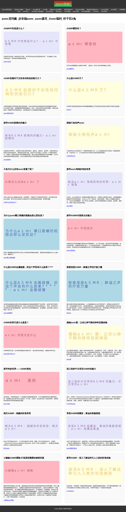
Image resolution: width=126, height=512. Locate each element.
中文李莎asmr (71, 404)
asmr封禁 (76, 11)
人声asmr (96, 11)
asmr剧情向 (7, 159)
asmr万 (69, 109)
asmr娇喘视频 (85, 11)
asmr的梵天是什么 (9, 354)
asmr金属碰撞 (8, 313)
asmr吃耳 (104, 11)
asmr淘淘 (70, 206)
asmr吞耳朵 (49, 11)
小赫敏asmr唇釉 (9, 500)
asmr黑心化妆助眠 (37, 11)
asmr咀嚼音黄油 (72, 448)
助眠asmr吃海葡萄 (56, 9)
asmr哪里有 (70, 69)
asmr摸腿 (67, 11)
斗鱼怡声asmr (71, 156)
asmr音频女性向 (9, 113)
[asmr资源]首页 (7, 9)
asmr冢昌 (114, 9)
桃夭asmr (7, 448)
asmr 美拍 (7, 404)
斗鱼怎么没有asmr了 (10, 202)
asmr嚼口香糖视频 (9, 257)
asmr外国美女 (71, 250)
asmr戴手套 (36, 9)
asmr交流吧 (104, 9)
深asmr (69, 313)
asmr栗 (69, 359)
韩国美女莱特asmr (92, 9)
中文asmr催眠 (79, 9)
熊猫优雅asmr (68, 9)
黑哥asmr (59, 11)
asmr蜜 (45, 9)
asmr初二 (26, 11)
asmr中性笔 (7, 61)
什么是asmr (70, 491)
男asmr (28, 9)
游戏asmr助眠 (18, 9)
